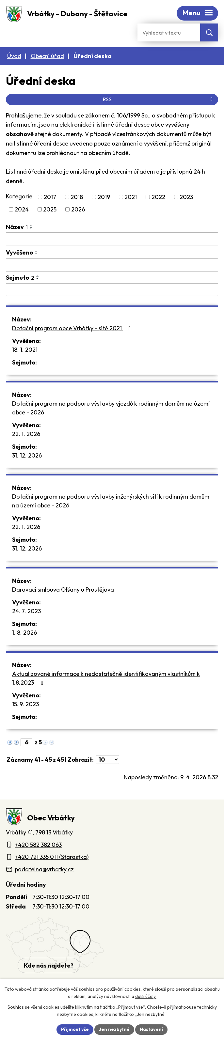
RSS (158, 99)
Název (17, 226)
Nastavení (150, 1029)
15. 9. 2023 (26, 703)
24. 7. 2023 (26, 610)
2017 (49, 196)
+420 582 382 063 (38, 842)
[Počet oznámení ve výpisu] (108, 757)
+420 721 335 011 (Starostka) (54, 854)
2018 (77, 196)
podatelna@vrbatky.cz (43, 866)
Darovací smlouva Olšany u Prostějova (62, 588)
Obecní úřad (47, 56)
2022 (160, 196)
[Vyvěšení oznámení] (112, 264)
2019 (104, 196)
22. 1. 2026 (26, 432)
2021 (132, 196)
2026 (76, 208)
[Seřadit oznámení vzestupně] (31, 225)
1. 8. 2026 (25, 631)
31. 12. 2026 (28, 454)
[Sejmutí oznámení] (112, 288)
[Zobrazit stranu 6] (26, 741)
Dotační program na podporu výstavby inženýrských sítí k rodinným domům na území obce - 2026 (110, 499)
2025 (48, 208)
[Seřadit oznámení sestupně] (31, 227)
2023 (187, 196)
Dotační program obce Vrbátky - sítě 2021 (72, 327)
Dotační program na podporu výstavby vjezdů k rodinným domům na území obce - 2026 (109, 406)
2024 (21, 208)
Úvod (14, 56)
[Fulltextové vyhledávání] (168, 32)
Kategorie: (19, 196)
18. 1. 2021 (26, 348)
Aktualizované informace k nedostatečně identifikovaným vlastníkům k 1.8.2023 (103, 677)
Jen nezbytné (114, 1029)
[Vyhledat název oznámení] (112, 238)
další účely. (144, 996)
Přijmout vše (76, 1029)
